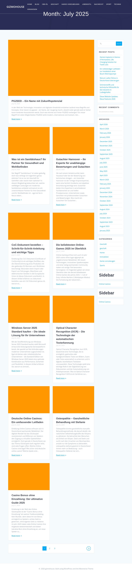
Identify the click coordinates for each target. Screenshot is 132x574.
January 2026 (105, 137)
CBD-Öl (45, 4)
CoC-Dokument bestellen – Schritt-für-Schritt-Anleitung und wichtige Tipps (28, 248)
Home (29, 4)
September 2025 (106, 154)
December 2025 (106, 141)
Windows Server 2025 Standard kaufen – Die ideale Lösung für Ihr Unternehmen (28, 331)
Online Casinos (104, 284)
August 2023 (104, 226)
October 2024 (105, 201)
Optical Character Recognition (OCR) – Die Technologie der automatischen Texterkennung (70, 335)
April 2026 (104, 124)
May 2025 (103, 171)
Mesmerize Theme (86, 569)
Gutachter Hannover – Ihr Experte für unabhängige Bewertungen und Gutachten (73, 163)
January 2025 (105, 188)
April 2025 (104, 175)
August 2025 (104, 158)
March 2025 (104, 179)
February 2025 (105, 184)
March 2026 (104, 129)
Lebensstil (86, 4)
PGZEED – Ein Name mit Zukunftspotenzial (37, 101)
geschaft (55, 4)
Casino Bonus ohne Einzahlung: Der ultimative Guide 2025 (27, 499)
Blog (37, 4)
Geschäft (103, 244)
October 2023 (105, 218)
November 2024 (106, 196)
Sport (108, 4)
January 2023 (105, 230)
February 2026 (105, 133)
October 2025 (105, 150)
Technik (117, 4)
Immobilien (104, 257)
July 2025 (103, 163)
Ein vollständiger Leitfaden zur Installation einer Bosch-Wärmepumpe (110, 71)
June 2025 (104, 167)
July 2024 (103, 213)
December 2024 (106, 192)
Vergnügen (32, 9)
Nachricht (98, 4)
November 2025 (106, 146)
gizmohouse (15, 6)
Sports (102, 265)
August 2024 (104, 209)
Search (119, 44)
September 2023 (106, 222)
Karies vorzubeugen (70, 4)
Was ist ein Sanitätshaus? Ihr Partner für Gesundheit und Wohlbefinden (29, 163)
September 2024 (106, 205)
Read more (16, 119)
